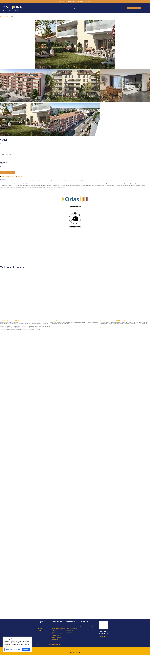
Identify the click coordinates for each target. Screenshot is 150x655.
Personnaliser (9, 649)
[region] (17, 644)
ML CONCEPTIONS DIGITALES (54, 644)
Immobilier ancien (110, 8)
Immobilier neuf (97, 8)
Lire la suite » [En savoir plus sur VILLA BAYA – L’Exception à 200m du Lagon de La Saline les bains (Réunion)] (2, 331)
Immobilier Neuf (12, 176)
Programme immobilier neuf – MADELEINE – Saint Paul (114, 320)
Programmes (7, 16)
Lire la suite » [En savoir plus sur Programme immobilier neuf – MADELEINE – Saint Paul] (102, 327)
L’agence (76, 8)
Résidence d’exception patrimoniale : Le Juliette (62, 320)
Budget (3, 176)
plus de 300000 (20, 176)
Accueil (68, 8)
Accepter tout (26, 649)
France (6, 176)
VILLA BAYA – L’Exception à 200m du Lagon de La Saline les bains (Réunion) (20, 320)
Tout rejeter (17, 649)
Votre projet (86, 8)
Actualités (120, 8)
